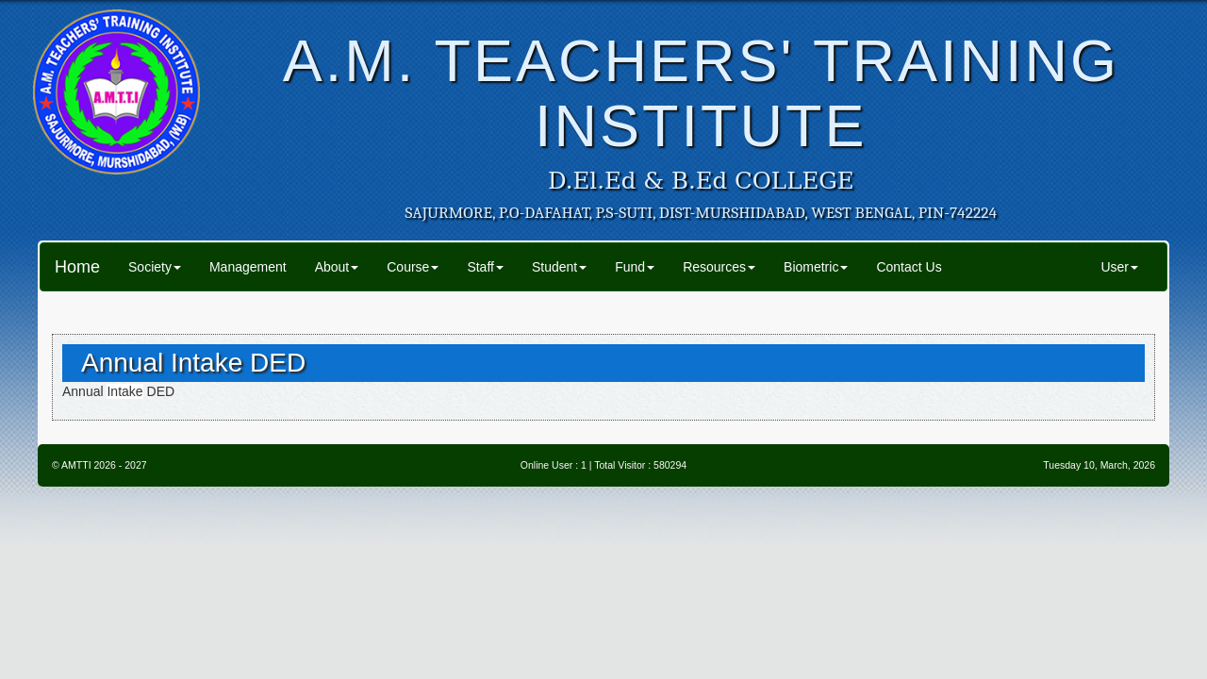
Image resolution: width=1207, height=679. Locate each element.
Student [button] (559, 266)
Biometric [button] (816, 266)
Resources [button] (719, 266)
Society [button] (154, 266)
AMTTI (76, 465)
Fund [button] (634, 266)
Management (248, 266)
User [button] (1119, 266)
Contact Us (908, 266)
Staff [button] (485, 266)
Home (77, 266)
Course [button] (412, 266)
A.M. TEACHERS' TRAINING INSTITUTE (701, 92)
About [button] (337, 266)
